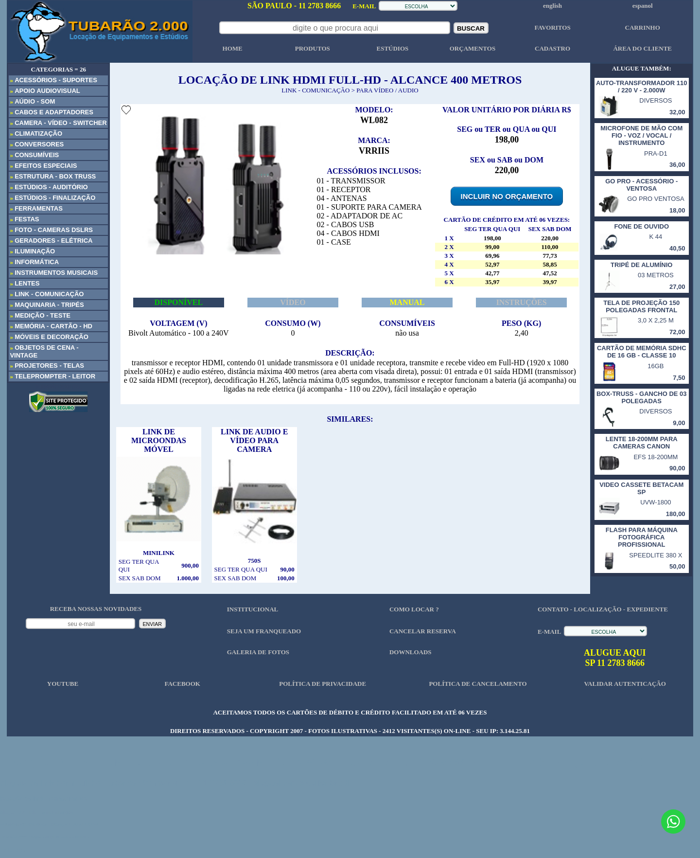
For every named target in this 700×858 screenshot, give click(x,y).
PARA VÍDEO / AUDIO (387, 90)
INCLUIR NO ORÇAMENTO (507, 196)
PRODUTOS (312, 48)
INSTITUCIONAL (252, 609)
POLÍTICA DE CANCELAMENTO (477, 683)
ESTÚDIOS (392, 48)
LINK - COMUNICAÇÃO (315, 90)
